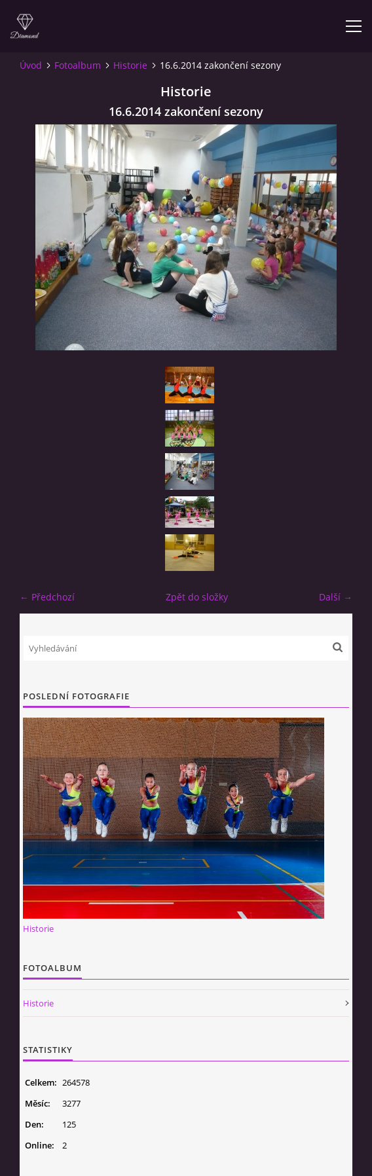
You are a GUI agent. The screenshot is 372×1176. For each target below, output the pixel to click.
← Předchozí (47, 597)
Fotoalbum (77, 65)
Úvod (31, 65)
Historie (130, 65)
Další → (335, 597)
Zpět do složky (197, 597)
